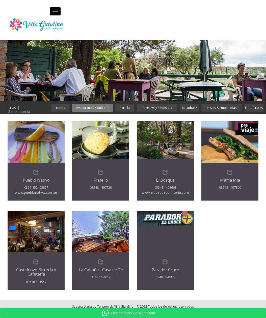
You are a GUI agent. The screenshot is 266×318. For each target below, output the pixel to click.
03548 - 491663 (165, 187)
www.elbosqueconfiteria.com (165, 192)
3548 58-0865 (165, 277)
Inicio (12, 107)
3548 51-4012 (101, 277)
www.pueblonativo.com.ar (36, 192)
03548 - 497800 (230, 187)
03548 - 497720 (101, 187)
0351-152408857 (36, 187)
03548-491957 (36, 281)
